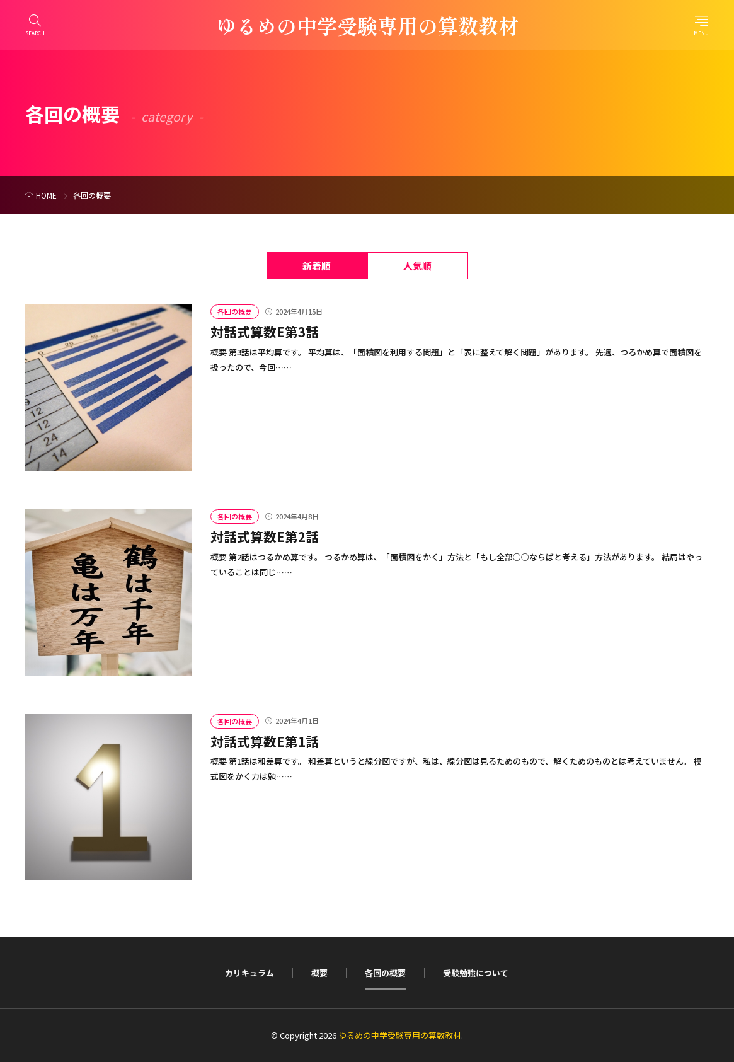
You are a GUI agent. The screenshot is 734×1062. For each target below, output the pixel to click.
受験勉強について (475, 973)
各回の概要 (234, 311)
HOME (46, 195)
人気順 (417, 265)
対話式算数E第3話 (264, 331)
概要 (319, 973)
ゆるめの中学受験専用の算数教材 (367, 25)
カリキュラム (249, 973)
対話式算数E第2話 (264, 536)
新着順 (316, 265)
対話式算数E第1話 (264, 741)
